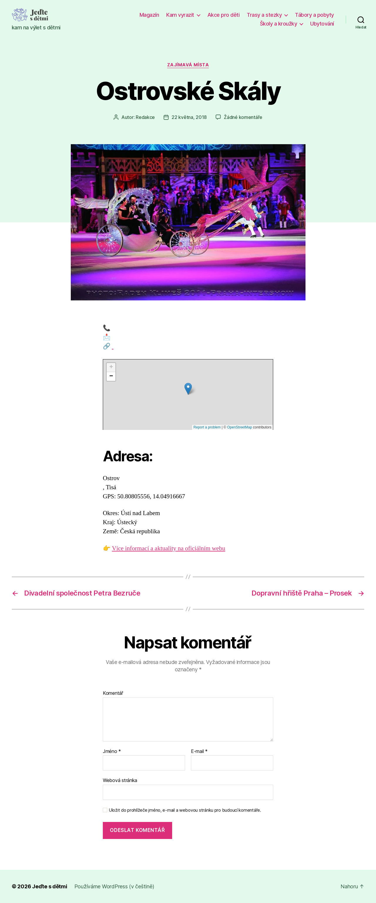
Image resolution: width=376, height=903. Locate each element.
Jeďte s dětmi (49, 886)
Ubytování (322, 24)
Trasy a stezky (264, 15)
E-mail (199, 751)
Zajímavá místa (188, 65)
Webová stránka (120, 780)
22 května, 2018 (189, 117)
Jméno (112, 751)
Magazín (149, 15)
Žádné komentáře (243, 117)
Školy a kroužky (278, 24)
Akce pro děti (223, 15)
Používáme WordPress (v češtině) (114, 886)
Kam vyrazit (180, 15)
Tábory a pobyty (314, 15)
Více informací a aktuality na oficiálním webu (168, 548)
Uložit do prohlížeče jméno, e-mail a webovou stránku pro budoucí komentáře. (185, 810)
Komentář (113, 693)
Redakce (145, 117)
